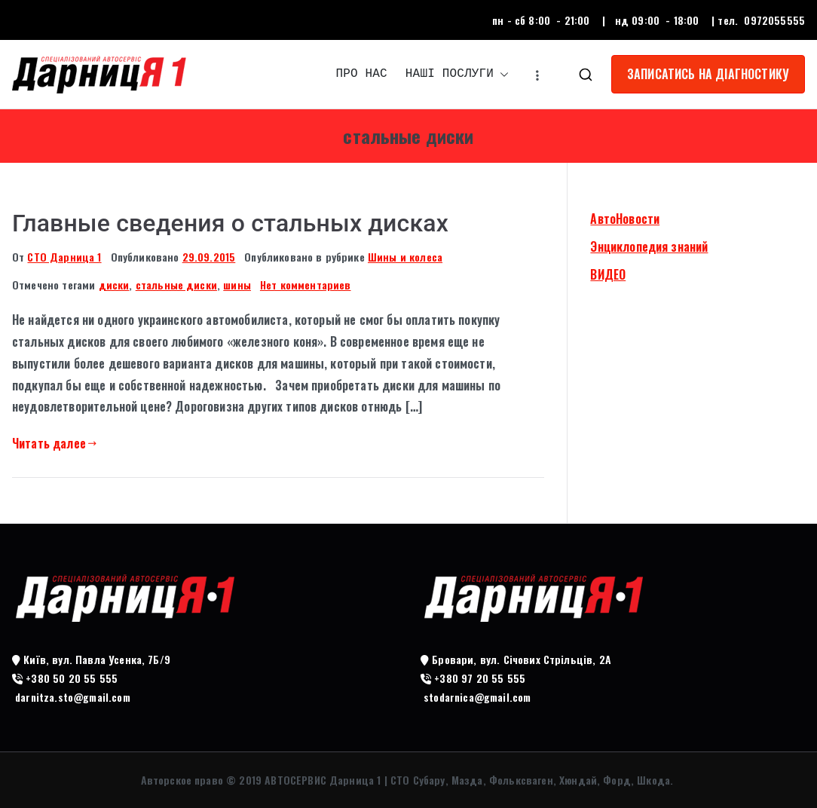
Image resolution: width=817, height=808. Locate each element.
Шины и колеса (405, 257)
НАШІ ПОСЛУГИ (457, 74)
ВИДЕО (608, 274)
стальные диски (176, 284)
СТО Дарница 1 (64, 257)
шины (237, 284)
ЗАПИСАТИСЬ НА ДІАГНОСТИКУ (708, 74)
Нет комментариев (305, 284)
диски (114, 284)
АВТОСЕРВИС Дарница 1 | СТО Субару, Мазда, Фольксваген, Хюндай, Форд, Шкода (467, 780)
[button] (501, 74)
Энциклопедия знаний (649, 246)
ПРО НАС (361, 74)
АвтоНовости (624, 219)
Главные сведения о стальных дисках (230, 223)
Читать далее (54, 443)
